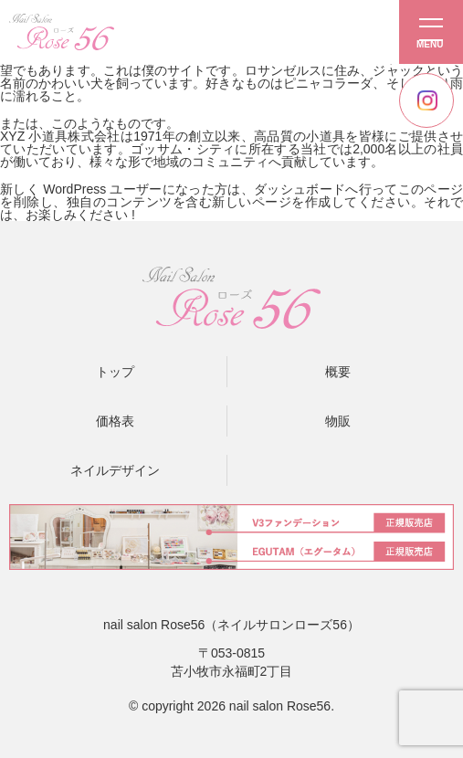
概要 (338, 371)
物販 (338, 421)
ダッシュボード (299, 189)
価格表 (115, 421)
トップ (115, 371)
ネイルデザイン (115, 470)
